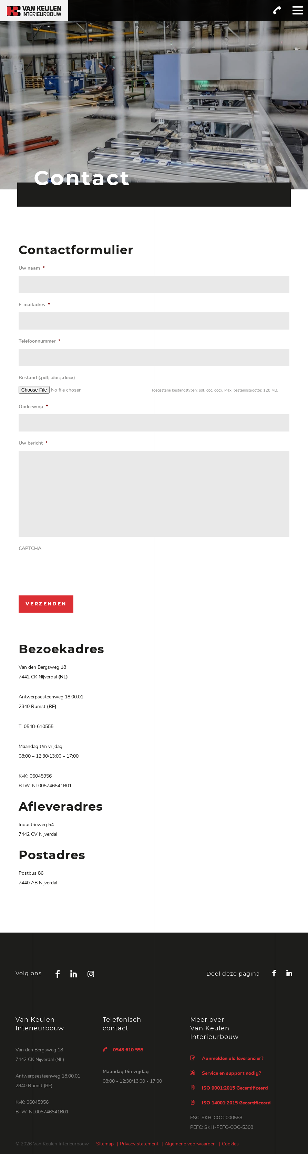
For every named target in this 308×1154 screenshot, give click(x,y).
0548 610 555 (123, 1049)
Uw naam (32, 268)
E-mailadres (34, 304)
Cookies (230, 1144)
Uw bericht (33, 443)
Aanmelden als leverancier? (227, 1058)
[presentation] (71, 569)
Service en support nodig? (225, 1073)
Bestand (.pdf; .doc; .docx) (47, 377)
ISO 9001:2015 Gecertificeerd (229, 1088)
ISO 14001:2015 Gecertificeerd (230, 1102)
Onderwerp (33, 406)
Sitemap (105, 1144)
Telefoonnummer (39, 341)
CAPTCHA (30, 548)
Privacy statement (139, 1144)
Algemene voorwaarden (190, 1144)
